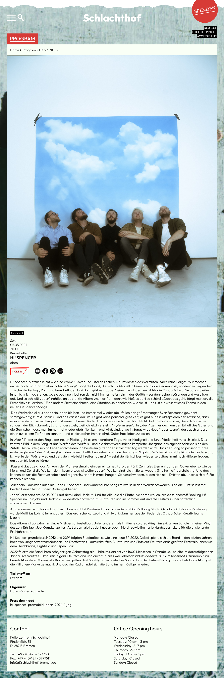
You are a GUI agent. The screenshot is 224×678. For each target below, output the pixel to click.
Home (15, 50)
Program (22, 38)
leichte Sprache (204, 32)
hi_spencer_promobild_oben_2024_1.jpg (41, 605)
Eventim (16, 578)
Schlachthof (112, 17)
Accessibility (207, 36)
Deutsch (210, 28)
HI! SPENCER (49, 50)
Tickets (17, 371)
